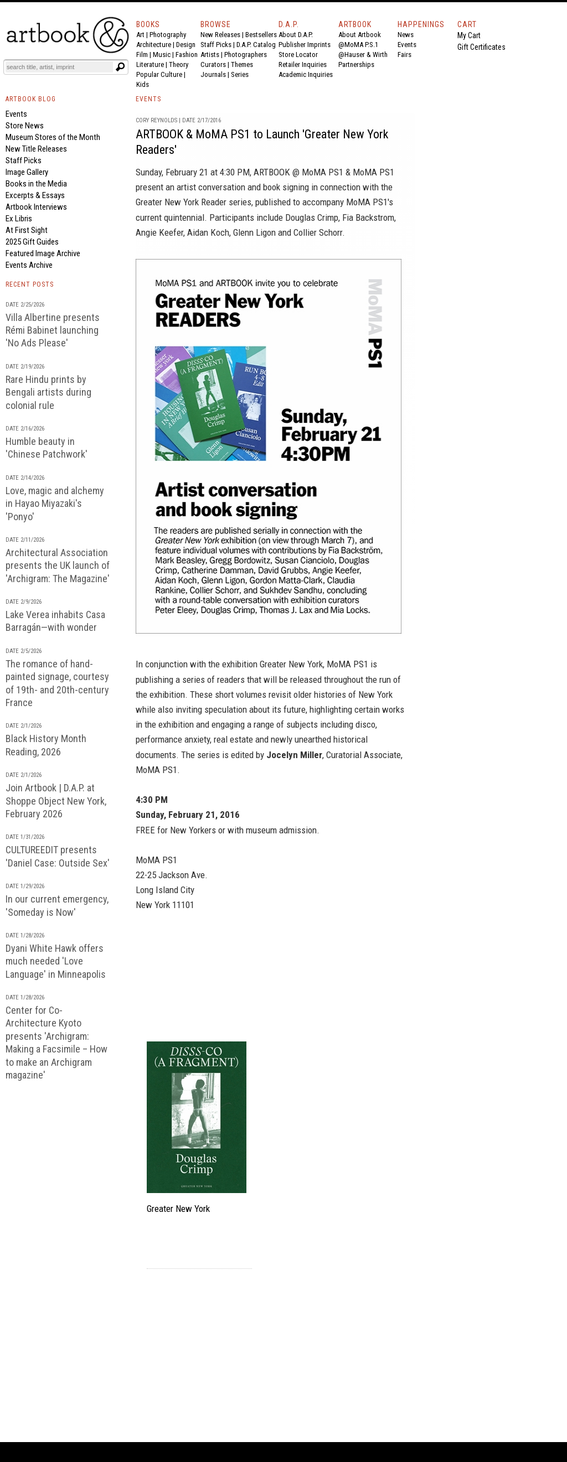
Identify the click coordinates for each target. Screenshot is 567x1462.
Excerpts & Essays (35, 195)
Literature (150, 64)
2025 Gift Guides (32, 242)
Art (140, 34)
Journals (213, 74)
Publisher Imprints (305, 44)
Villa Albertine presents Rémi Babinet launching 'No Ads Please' (53, 330)
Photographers (245, 54)
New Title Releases (36, 149)
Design (185, 44)
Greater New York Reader (181, 202)
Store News (25, 126)
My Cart (469, 35)
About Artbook (359, 34)
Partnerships (356, 64)
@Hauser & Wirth (363, 54)
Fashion (187, 54)
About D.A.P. (296, 34)
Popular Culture (159, 74)
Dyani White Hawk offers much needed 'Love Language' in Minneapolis (56, 961)
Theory (178, 64)
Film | (144, 54)
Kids (142, 84)
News (406, 34)
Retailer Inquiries (303, 64)
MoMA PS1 (373, 172)
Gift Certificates (481, 47)
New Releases (220, 34)
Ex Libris (19, 219)
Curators (213, 64)
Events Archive (29, 265)
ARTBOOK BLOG (31, 99)
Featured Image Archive (43, 253)
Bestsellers (261, 34)
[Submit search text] (120, 66)
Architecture (153, 44)
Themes (242, 64)
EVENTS (148, 99)
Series (240, 74)
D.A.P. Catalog (256, 44)
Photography (168, 34)
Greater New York (291, 664)
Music (162, 54)
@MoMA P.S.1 (358, 44)
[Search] (59, 66)
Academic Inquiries (306, 74)
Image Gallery (27, 172)
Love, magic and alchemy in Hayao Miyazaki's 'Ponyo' (55, 503)
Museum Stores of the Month (53, 137)
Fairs (404, 54)
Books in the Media (36, 184)
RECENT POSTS (30, 284)
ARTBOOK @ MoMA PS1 (298, 172)
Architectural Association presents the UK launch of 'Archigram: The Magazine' (58, 565)
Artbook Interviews (36, 207)
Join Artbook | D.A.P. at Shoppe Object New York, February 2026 (56, 801)
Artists (209, 54)
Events (407, 44)
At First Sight (27, 230)
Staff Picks (215, 44)
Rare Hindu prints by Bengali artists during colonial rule (48, 392)
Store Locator (298, 54)
